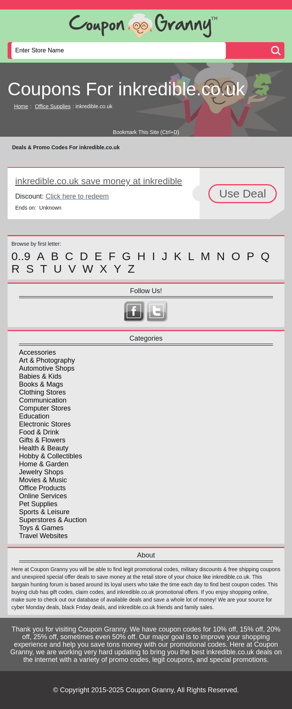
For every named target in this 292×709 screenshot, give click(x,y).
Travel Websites (43, 536)
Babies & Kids (40, 376)
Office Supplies (53, 106)
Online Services (43, 496)
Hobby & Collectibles (50, 456)
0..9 (20, 256)
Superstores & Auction (53, 520)
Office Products (42, 488)
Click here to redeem (77, 196)
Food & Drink (39, 432)
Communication (43, 400)
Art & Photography (47, 360)
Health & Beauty (43, 448)
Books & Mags (41, 384)
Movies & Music (43, 480)
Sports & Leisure (44, 512)
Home (21, 106)
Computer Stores (45, 408)
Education (34, 416)
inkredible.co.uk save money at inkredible (98, 181)
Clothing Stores (42, 392)
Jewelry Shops (41, 472)
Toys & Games (41, 528)
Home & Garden (43, 464)
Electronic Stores (45, 424)
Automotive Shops (47, 368)
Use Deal (242, 193)
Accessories (37, 352)
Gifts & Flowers (42, 440)
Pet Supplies (38, 504)
